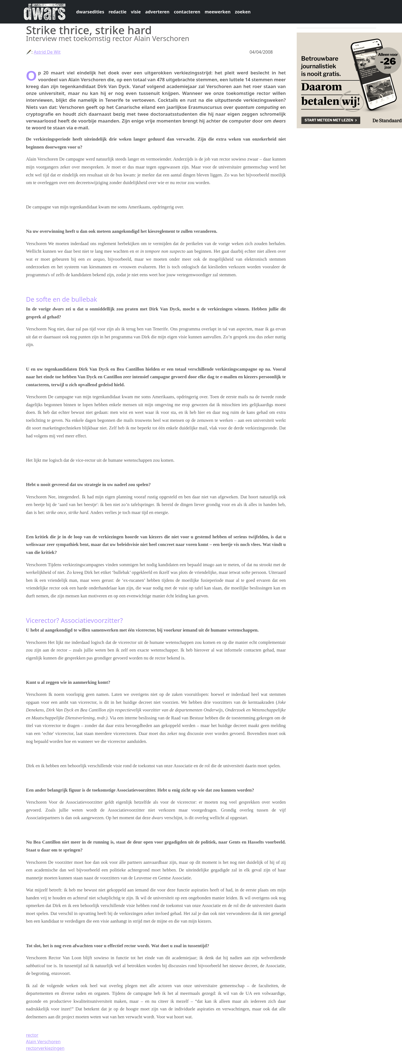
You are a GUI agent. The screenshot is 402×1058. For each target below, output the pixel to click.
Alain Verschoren (43, 1042)
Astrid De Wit (47, 52)
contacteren (187, 12)
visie (136, 12)
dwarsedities (90, 12)
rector (32, 1035)
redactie (118, 12)
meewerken (218, 12)
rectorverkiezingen (45, 1048)
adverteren (157, 12)
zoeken (242, 12)
